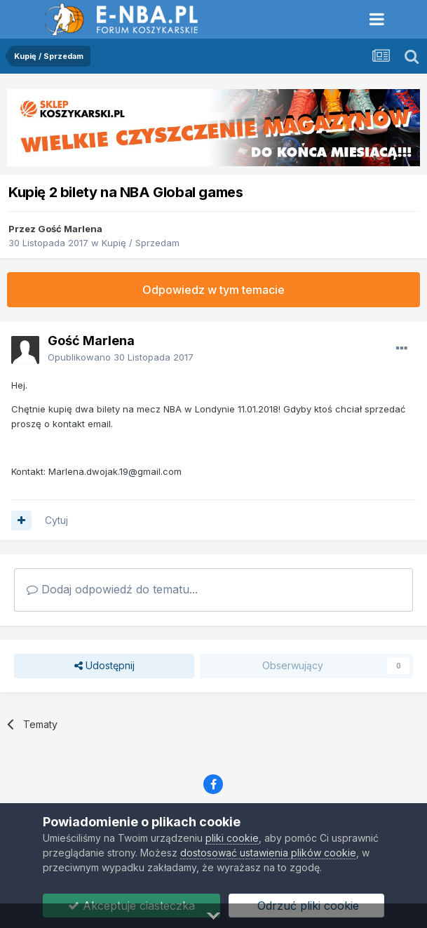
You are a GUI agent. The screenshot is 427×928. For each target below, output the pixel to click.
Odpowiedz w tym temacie (213, 290)
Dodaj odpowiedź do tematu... (112, 589)
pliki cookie (232, 838)
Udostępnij (104, 666)
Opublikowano (121, 357)
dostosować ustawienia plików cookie (268, 853)
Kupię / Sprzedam (140, 242)
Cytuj (56, 520)
